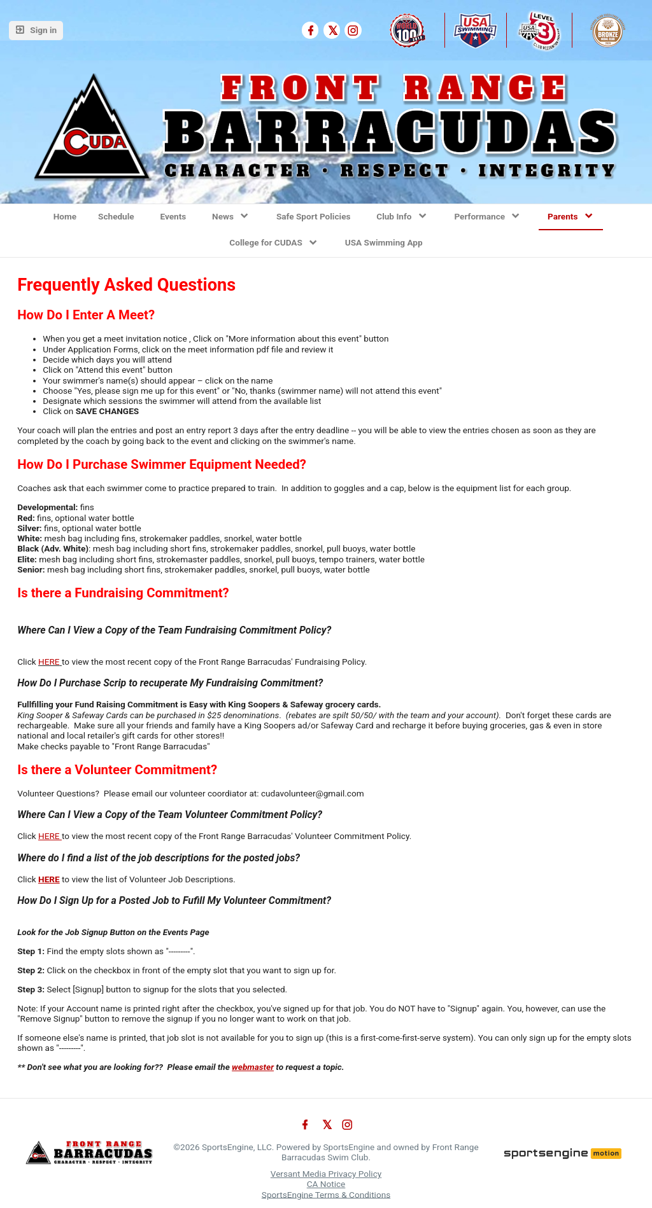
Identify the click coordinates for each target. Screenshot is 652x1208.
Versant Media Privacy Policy (326, 1174)
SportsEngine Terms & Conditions (326, 1194)
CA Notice (326, 1184)
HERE (49, 661)
